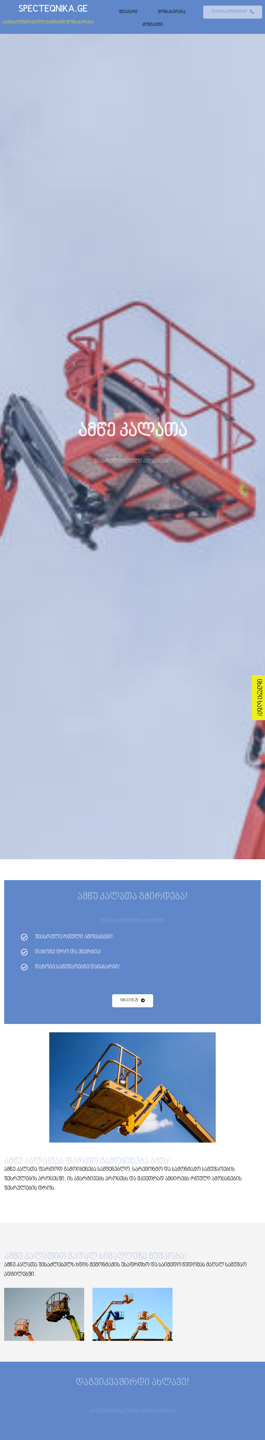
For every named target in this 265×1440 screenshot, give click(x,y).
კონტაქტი (152, 24)
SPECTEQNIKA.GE (53, 9)
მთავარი (128, 11)
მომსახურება (172, 11)
